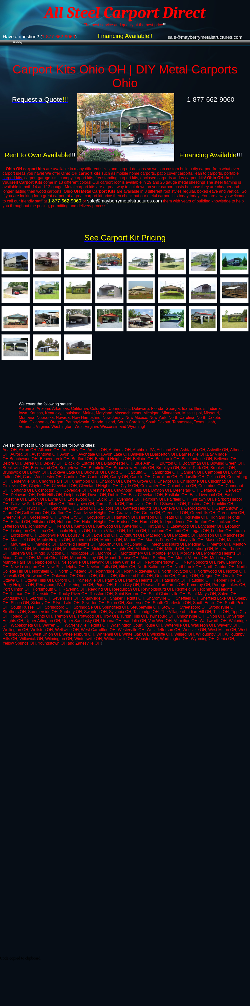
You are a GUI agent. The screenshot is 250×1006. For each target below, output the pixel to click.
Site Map (17, 42)
